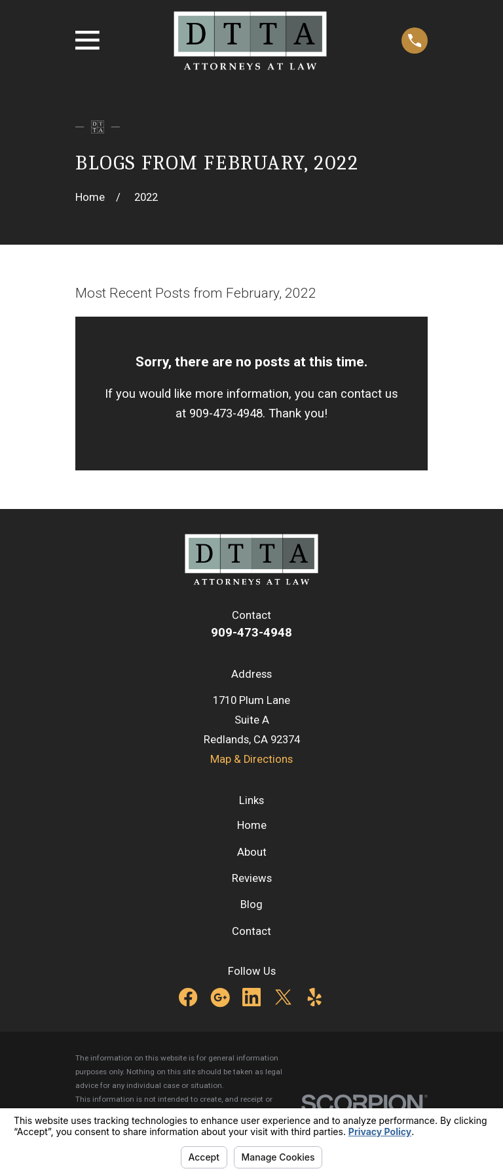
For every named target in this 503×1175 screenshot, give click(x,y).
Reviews (252, 878)
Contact (251, 931)
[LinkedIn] (251, 997)
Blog (251, 904)
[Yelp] (314, 997)
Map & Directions (251, 759)
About (252, 852)
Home (252, 825)
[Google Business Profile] (220, 997)
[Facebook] (188, 997)
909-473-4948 (251, 632)
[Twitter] (283, 997)
